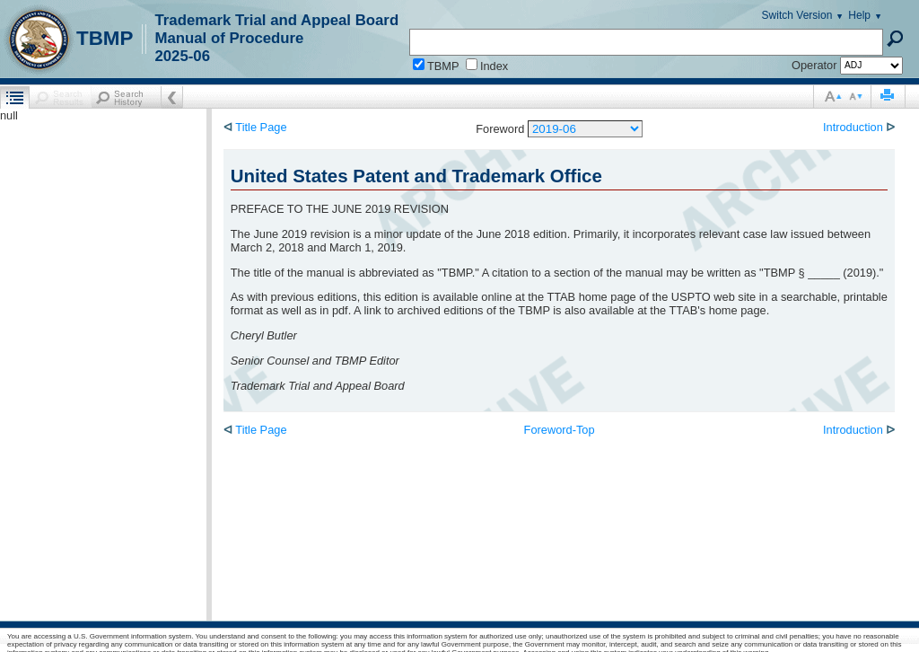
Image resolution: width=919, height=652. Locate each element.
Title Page (259, 127)
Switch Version (797, 15)
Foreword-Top (559, 429)
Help (859, 15)
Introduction (854, 127)
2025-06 (182, 56)
